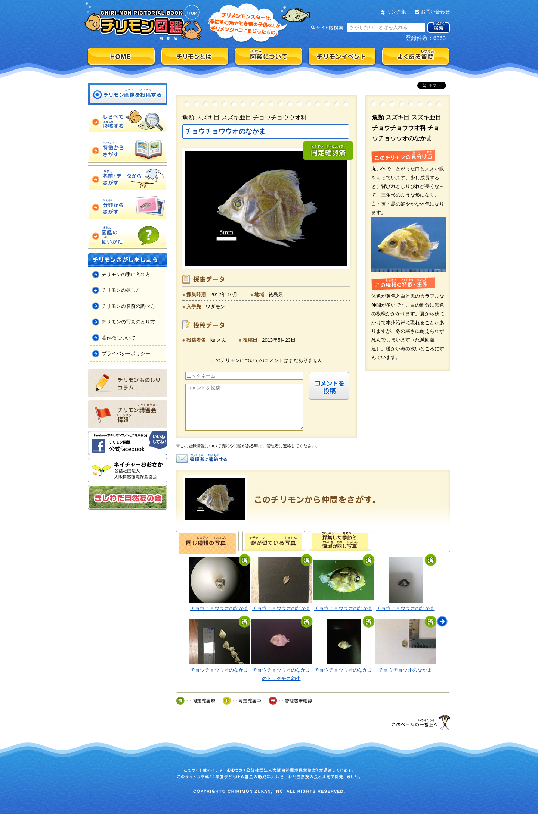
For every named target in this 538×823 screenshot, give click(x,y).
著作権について (119, 338)
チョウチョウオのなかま (405, 679)
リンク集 (396, 12)
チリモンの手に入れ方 (126, 274)
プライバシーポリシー (126, 353)
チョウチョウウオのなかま (219, 617)
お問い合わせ (435, 12)
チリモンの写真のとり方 (128, 322)
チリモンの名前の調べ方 (128, 306)
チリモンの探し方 (121, 290)
